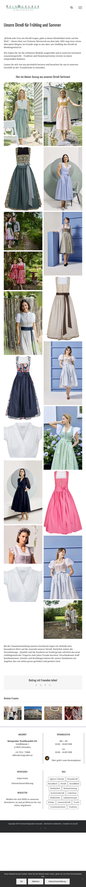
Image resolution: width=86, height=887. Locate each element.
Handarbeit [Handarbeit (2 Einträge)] (55, 788)
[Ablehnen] (83, 879)
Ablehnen (35, 881)
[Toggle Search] (71, 7)
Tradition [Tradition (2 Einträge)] (73, 807)
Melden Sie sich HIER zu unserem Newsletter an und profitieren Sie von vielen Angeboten (22, 802)
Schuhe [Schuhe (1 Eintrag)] (51, 802)
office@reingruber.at (22, 755)
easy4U (75, 824)
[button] (6, 713)
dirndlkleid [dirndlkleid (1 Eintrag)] (74, 783)
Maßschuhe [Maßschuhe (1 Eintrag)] (55, 797)
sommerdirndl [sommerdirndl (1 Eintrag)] (64, 802)
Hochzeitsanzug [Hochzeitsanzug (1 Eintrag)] (70, 788)
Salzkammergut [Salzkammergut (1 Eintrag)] (70, 797)
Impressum (22, 778)
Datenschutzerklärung (22, 783)
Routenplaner (74, 760)
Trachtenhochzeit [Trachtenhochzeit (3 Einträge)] (57, 807)
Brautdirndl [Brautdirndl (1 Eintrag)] (72, 779)
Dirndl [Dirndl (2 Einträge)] (63, 783)
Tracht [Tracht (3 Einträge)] (76, 802)
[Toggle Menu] (80, 7)
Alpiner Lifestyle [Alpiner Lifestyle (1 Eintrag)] (57, 779)
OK (21, 881)
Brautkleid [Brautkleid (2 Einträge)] (52, 783)
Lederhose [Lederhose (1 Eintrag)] (72, 793)
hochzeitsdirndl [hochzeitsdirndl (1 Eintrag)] (57, 793)
